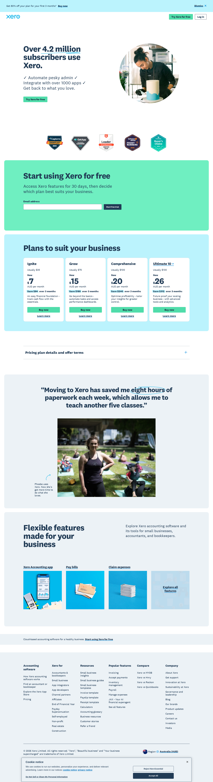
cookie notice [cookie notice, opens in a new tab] (70, 770)
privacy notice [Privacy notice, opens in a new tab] (85, 770)
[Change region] (167, 752)
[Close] (187, 762)
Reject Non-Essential (153, 769)
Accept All (153, 776)
